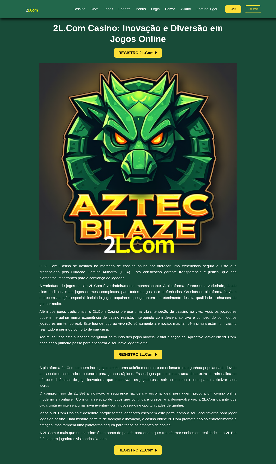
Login (231, 9)
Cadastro (252, 9)
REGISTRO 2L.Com (138, 53)
